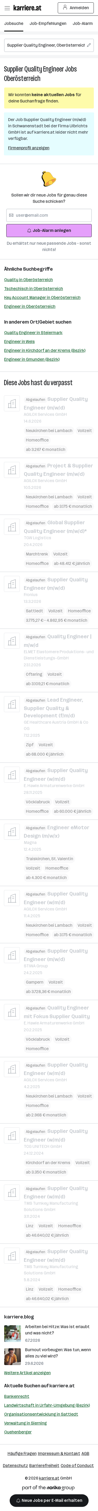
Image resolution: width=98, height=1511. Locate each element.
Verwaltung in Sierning (25, 1423)
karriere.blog (19, 1317)
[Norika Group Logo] (48, 1488)
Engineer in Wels (19, 341)
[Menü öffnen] (7, 8)
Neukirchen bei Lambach (49, 430)
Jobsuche (13, 23)
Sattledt (34, 610)
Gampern (34, 982)
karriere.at (62, 1386)
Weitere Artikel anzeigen (27, 1372)
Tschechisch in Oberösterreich (33, 288)
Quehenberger (18, 1432)
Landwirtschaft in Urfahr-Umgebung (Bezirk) (47, 1405)
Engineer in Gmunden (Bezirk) (32, 359)
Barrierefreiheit (44, 1465)
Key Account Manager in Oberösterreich (42, 297)
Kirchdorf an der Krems (48, 1162)
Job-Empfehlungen (48, 23)
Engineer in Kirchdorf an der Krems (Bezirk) (44, 350)
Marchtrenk (37, 554)
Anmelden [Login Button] (76, 8)
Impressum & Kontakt (59, 1453)
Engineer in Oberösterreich (29, 306)
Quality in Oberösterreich (28, 279)
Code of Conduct (77, 1465)
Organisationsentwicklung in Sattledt (41, 1414)
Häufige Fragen (22, 1453)
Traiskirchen (38, 858)
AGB (85, 1453)
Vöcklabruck (38, 801)
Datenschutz (15, 1465)
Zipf (29, 744)
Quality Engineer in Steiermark (33, 332)
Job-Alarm (83, 23)
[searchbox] (49, 45)
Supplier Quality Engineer (34, 69)
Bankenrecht (16, 1396)
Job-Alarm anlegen (49, 230)
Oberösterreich (22, 78)
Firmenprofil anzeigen (28, 147)
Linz (29, 1225)
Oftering (34, 674)
